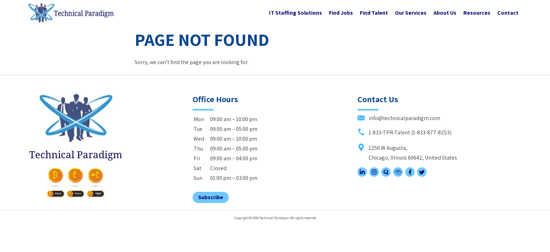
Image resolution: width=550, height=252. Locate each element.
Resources (476, 12)
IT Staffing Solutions (295, 12)
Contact (507, 12)
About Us (445, 12)
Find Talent (374, 12)
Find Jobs (341, 12)
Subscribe (210, 197)
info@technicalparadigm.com (398, 118)
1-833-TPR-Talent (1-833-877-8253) (404, 132)
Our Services (411, 12)
